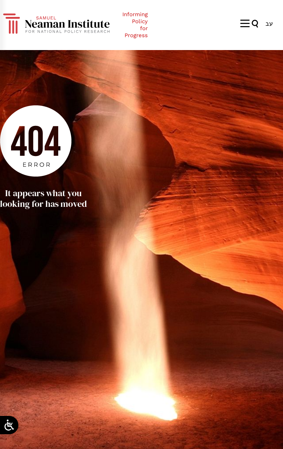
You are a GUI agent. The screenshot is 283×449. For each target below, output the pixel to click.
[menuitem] (269, 23)
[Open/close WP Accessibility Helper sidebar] (9, 425)
